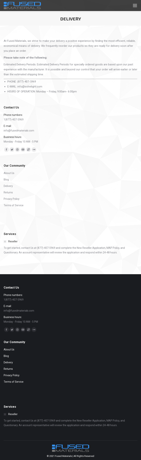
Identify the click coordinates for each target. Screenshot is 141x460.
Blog (6, 179)
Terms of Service (14, 205)
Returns (8, 192)
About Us (9, 173)
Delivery (8, 186)
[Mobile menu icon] (135, 5)
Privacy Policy (11, 198)
